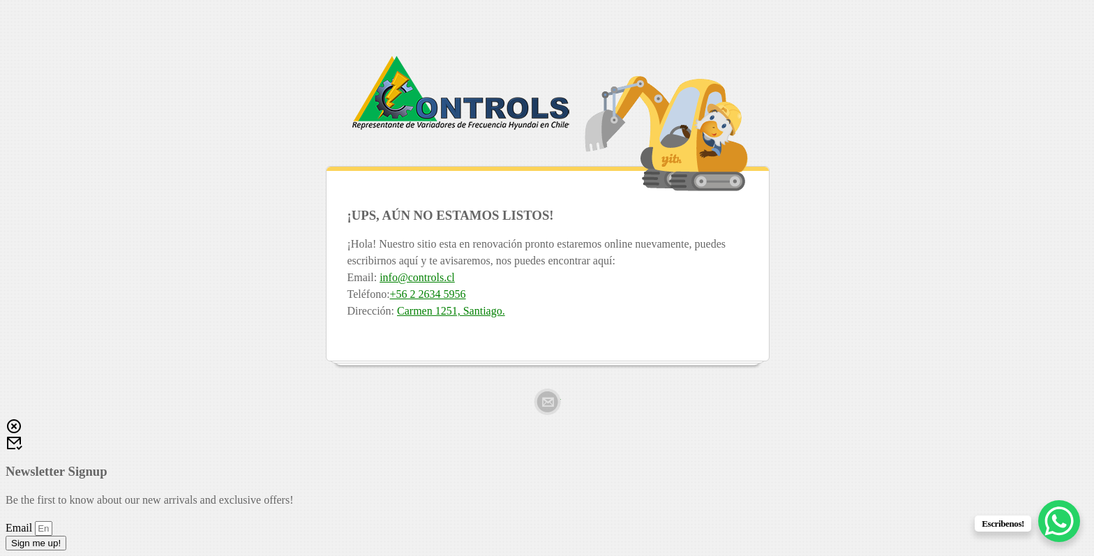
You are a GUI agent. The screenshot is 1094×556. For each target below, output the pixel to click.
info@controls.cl (417, 277)
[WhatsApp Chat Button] (1059, 521)
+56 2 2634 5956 (428, 294)
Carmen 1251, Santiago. (451, 311)
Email (547, 402)
